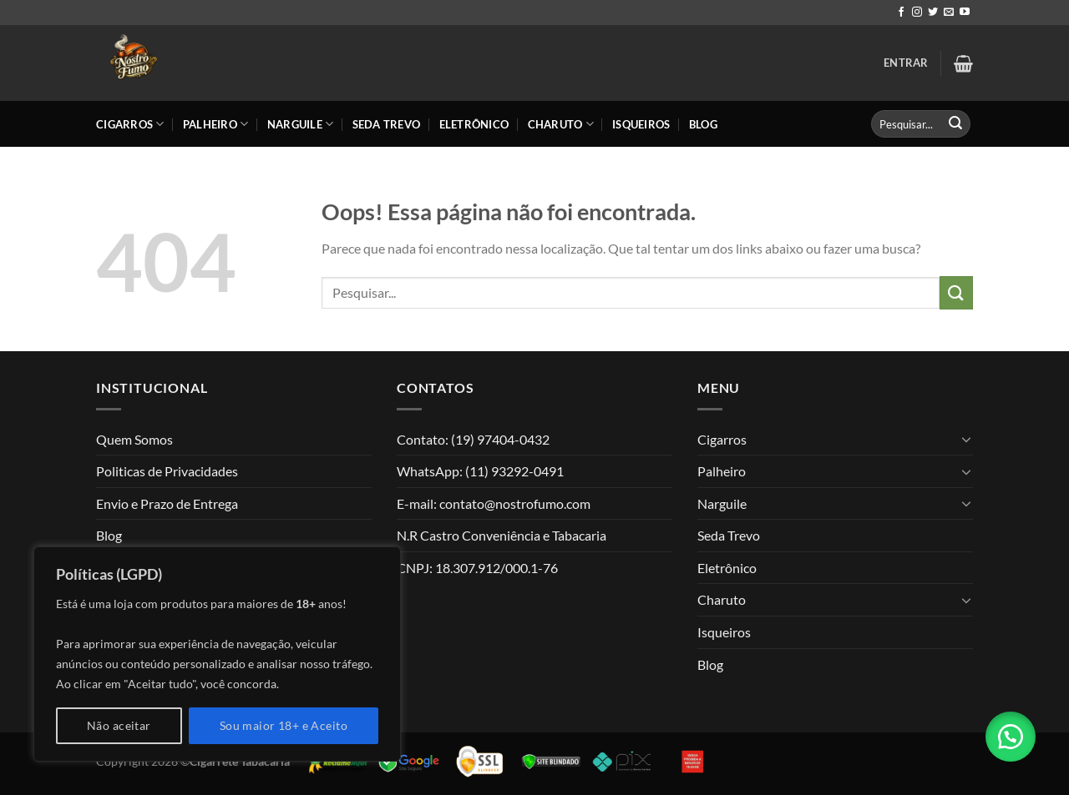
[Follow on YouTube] (965, 12)
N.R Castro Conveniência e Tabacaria (501, 535)
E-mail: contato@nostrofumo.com (493, 503)
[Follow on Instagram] (917, 12)
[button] (1010, 737)
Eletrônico (474, 124)
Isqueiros (641, 124)
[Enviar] (955, 124)
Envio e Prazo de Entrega (167, 503)
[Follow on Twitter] (933, 12)
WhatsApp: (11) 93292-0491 (480, 471)
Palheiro (216, 124)
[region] (217, 654)
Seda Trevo (386, 124)
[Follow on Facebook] (901, 12)
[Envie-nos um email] (949, 12)
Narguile (300, 124)
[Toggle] (966, 439)
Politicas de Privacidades (167, 471)
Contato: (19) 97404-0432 (473, 439)
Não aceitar (119, 725)
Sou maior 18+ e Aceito (283, 725)
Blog (703, 124)
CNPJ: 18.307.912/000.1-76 (477, 568)
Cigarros (130, 124)
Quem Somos (134, 439)
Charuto (561, 124)
